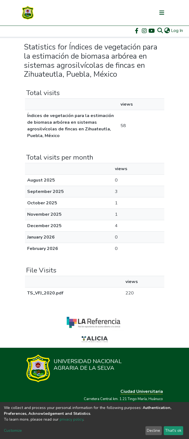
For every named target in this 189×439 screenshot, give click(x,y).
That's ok (173, 430)
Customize (13, 430)
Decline (153, 430)
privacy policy (71, 419)
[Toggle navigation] (162, 12)
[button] (166, 30)
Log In (177, 31)
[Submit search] (160, 30)
